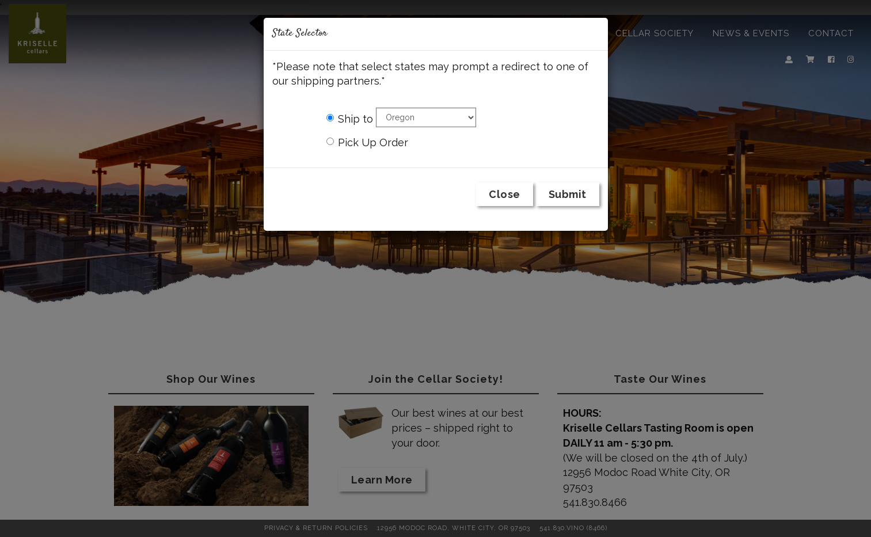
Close (504, 194)
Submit (568, 194)
